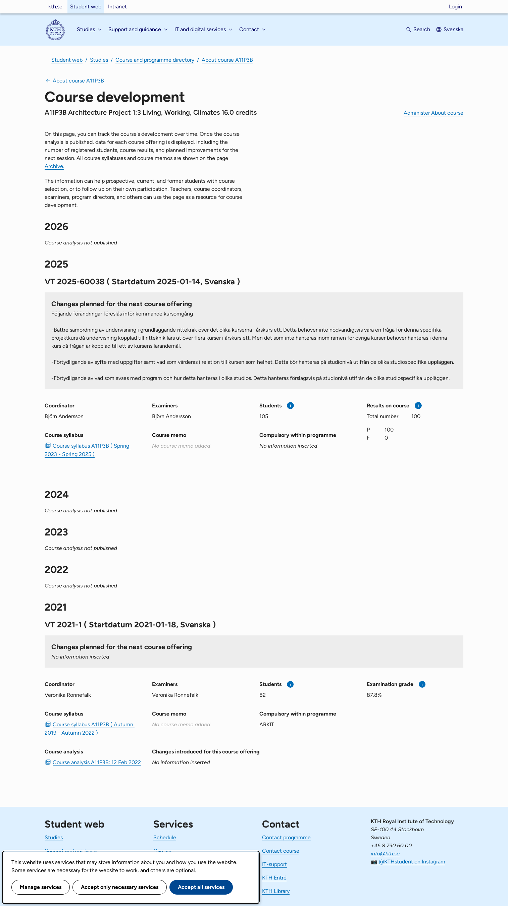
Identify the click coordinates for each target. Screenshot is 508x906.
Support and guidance (71, 851)
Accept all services (201, 887)
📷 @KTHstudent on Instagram (408, 861)
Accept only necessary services (119, 887)
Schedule (164, 837)
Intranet (117, 6)
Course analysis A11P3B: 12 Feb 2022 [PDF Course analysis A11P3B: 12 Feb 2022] (97, 762)
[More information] (290, 405)
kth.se (55, 6)
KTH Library (276, 891)
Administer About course (433, 113)
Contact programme (286, 837)
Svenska (453, 29)
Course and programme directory (154, 60)
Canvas (162, 851)
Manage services (40, 887)
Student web (85, 6)
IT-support (274, 864)
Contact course (280, 851)
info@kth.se (385, 853)
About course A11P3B (227, 60)
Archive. (54, 166)
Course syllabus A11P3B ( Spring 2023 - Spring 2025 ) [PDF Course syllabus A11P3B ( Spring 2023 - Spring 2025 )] (88, 450)
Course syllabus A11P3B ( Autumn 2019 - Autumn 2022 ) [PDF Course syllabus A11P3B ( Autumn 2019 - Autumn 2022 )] (90, 728)
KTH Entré (274, 877)
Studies (99, 60)
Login (455, 6)
